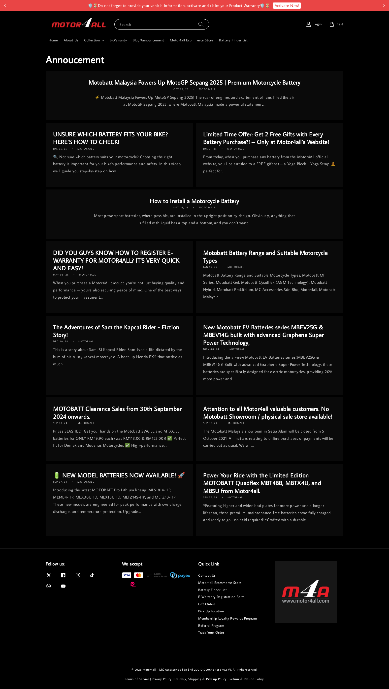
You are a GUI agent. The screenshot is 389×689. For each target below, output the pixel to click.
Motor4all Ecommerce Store (191, 40)
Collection (92, 40)
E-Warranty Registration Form (221, 597)
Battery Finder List (233, 40)
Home (53, 40)
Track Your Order (211, 632)
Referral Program (211, 625)
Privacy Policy (162, 679)
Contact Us (207, 575)
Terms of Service (137, 679)
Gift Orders (207, 604)
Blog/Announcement (148, 40)
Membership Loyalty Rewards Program (227, 618)
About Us (71, 40)
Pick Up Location (211, 611)
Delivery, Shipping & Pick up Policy (200, 679)
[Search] (201, 24)
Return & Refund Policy (246, 679)
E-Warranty (118, 40)
